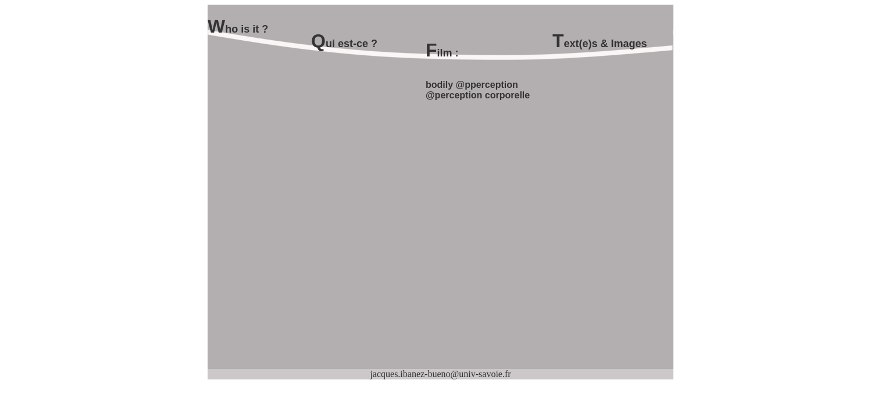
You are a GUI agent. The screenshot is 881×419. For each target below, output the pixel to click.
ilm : (448, 53)
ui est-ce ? (351, 43)
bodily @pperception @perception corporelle (478, 90)
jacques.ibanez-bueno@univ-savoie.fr (440, 374)
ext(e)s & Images (605, 43)
